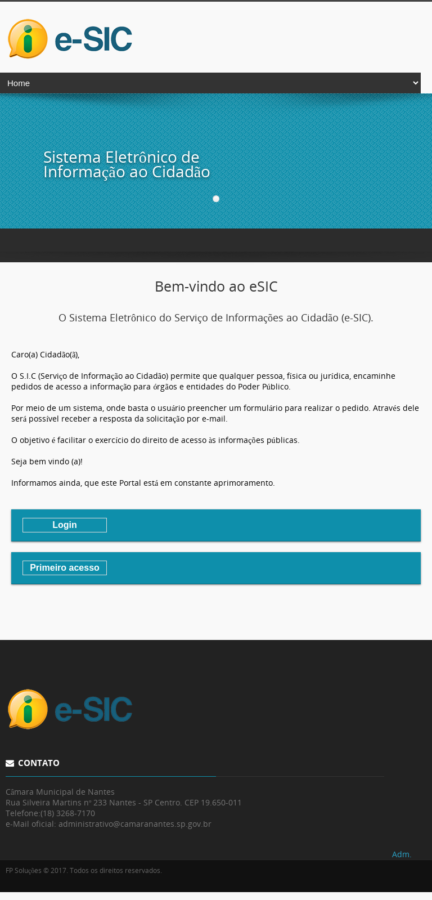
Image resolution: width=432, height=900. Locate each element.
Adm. (402, 854)
